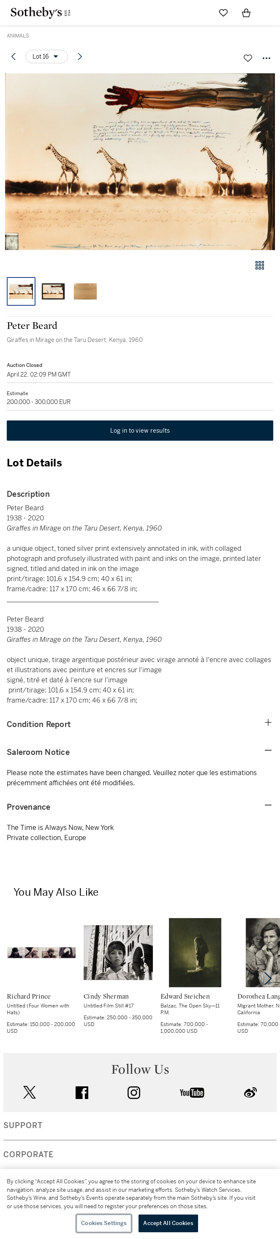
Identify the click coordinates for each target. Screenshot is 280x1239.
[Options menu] (46, 56)
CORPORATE (28, 1154)
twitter (29, 1092)
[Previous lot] (13, 56)
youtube (192, 1093)
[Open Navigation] (269, 12)
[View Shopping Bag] (246, 12)
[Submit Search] (200, 12)
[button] (140, 161)
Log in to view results (140, 430)
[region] (140, 1204)
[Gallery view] (259, 265)
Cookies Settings (104, 1223)
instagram (134, 1092)
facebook (82, 1092)
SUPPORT (23, 1125)
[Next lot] (79, 56)
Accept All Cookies (168, 1223)
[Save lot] (248, 58)
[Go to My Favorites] (223, 12)
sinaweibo (250, 1092)
